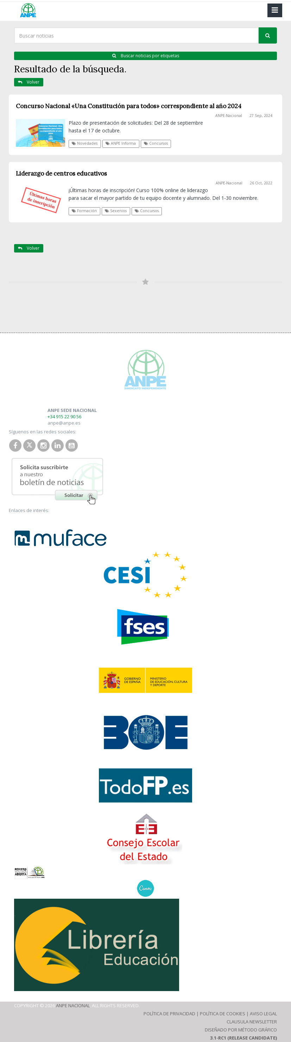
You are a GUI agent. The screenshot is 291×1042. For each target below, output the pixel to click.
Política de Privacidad (169, 1013)
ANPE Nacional (73, 1005)
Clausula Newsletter (252, 1021)
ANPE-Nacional (228, 115)
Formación (84, 210)
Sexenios (116, 210)
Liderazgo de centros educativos (61, 173)
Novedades (84, 143)
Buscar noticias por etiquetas (145, 56)
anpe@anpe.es (64, 423)
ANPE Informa (121, 143)
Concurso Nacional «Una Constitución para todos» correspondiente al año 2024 (128, 106)
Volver (28, 82)
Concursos (156, 143)
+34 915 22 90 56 (64, 416)
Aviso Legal (263, 1013)
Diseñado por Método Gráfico (241, 1030)
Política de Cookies (222, 1013)
